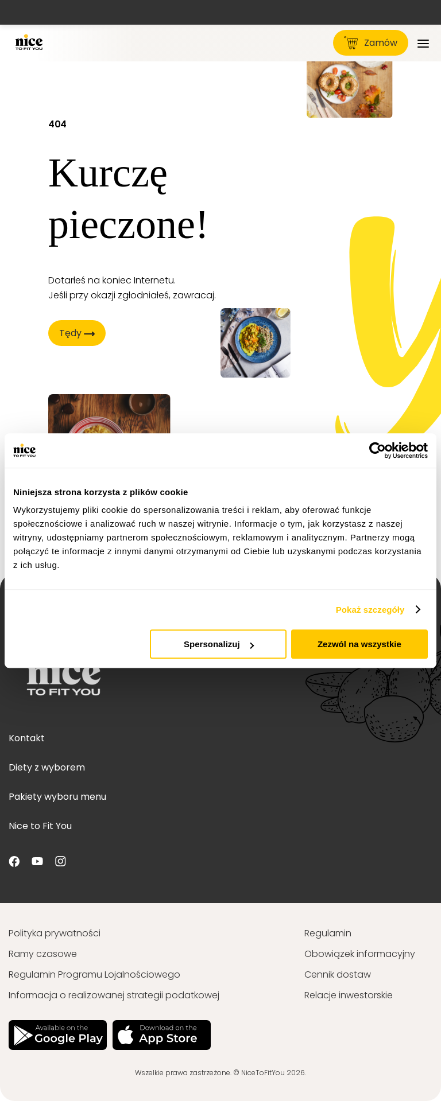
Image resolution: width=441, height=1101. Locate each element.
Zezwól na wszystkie (359, 644)
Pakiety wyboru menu (57, 796)
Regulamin (327, 933)
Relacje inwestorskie (348, 995)
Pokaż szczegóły (370, 609)
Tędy (77, 333)
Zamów (370, 43)
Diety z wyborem (47, 767)
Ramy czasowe (43, 953)
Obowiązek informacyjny (359, 953)
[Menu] (423, 43)
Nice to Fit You (40, 825)
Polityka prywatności (54, 933)
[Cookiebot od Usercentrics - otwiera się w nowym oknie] (377, 450)
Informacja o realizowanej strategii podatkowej (114, 995)
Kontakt (27, 738)
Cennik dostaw (337, 974)
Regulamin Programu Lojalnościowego (94, 974)
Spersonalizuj (219, 644)
